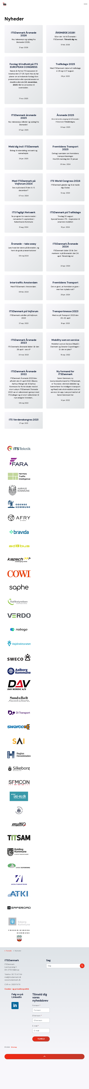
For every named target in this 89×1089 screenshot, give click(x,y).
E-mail (35, 1026)
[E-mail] (41, 1030)
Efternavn (37, 1015)
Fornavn (36, 1005)
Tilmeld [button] (41, 1039)
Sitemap (14, 1047)
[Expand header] (85, 4)
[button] (82, 965)
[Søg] (65, 965)
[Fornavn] (41, 1010)
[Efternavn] (41, 1020)
